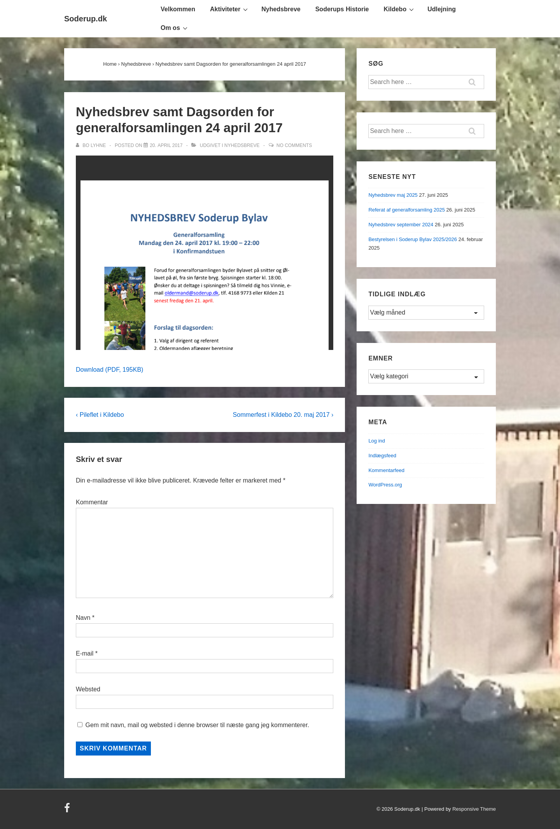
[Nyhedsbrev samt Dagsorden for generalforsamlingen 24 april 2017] (166, 145)
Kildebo (400, 8)
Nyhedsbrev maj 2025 (392, 195)
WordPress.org (385, 485)
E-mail (84, 653)
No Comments (294, 145)
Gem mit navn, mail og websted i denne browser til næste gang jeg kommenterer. (197, 725)
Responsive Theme (474, 809)
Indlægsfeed (382, 455)
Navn (83, 617)
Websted (88, 689)
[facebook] (68, 810)
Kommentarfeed (386, 470)
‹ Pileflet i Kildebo (100, 414)
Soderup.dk (85, 18)
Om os (175, 27)
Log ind (376, 441)
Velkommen (178, 9)
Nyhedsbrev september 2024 (400, 224)
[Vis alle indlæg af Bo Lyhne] (91, 145)
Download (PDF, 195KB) (109, 369)
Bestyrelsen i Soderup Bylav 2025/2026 (412, 239)
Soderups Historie (342, 9)
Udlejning (441, 9)
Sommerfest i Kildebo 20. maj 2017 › (283, 414)
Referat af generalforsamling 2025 (406, 210)
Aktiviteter (230, 8)
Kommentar (92, 502)
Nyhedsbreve (281, 9)
